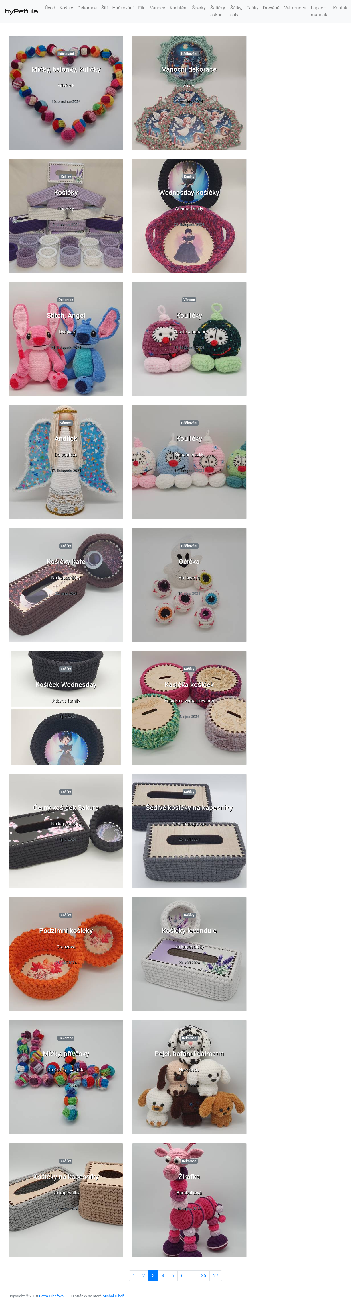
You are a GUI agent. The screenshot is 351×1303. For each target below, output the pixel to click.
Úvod (50, 8)
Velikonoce (295, 8)
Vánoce (157, 8)
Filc (141, 8)
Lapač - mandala (319, 11)
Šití (104, 8)
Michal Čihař (113, 1296)
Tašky (252, 8)
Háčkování (123, 8)
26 (203, 1275)
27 (215, 1275)
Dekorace (87, 8)
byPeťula (21, 11)
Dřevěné (271, 8)
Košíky (66, 8)
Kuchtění (178, 8)
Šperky (199, 8)
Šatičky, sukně (218, 11)
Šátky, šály (236, 11)
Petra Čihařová (51, 1296)
